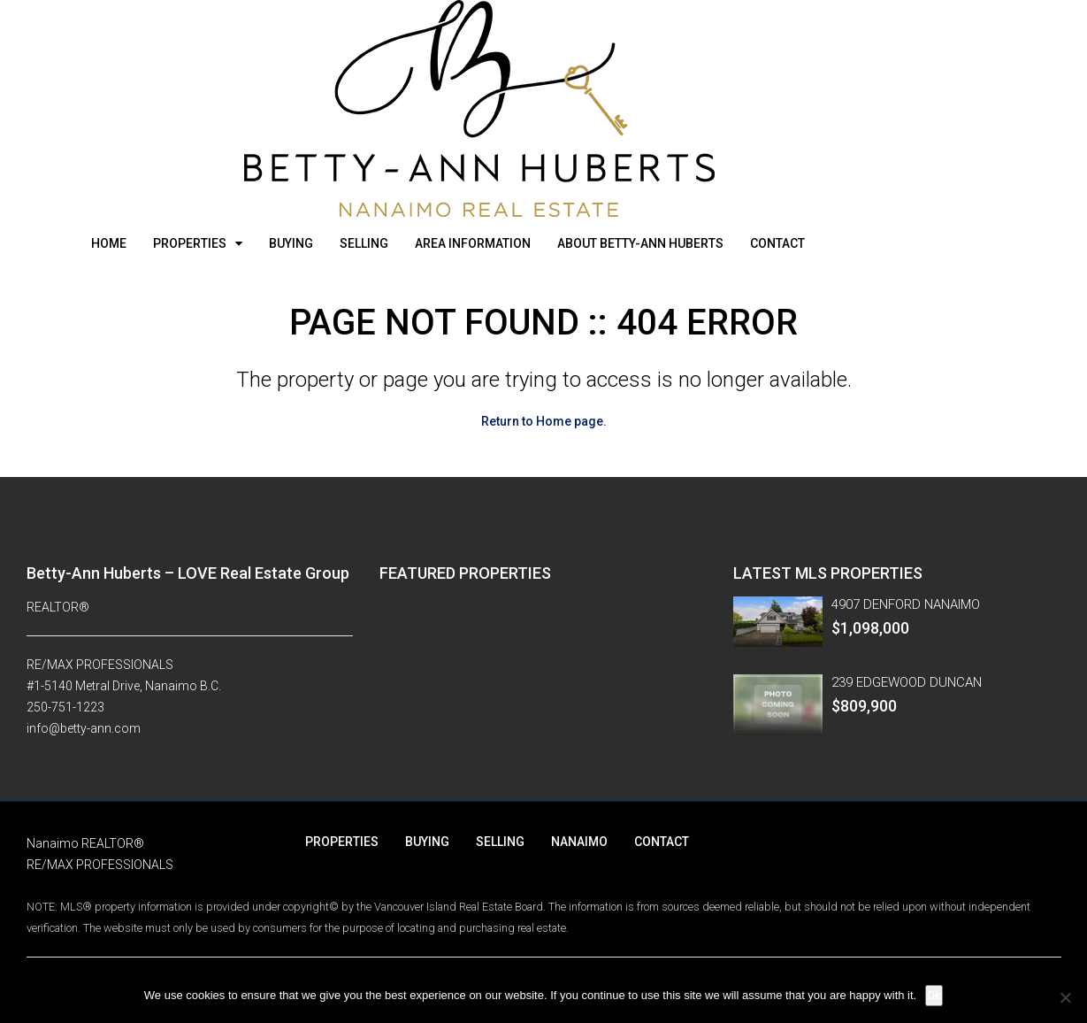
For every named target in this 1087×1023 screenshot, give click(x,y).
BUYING (291, 243)
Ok (934, 995)
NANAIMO (579, 842)
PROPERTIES (189, 243)
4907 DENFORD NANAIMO (905, 604)
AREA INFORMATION (473, 243)
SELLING (364, 243)
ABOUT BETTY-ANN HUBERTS (640, 243)
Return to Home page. (544, 421)
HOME (108, 243)
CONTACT (777, 243)
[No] (1065, 997)
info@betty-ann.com (84, 728)
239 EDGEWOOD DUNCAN (906, 682)
